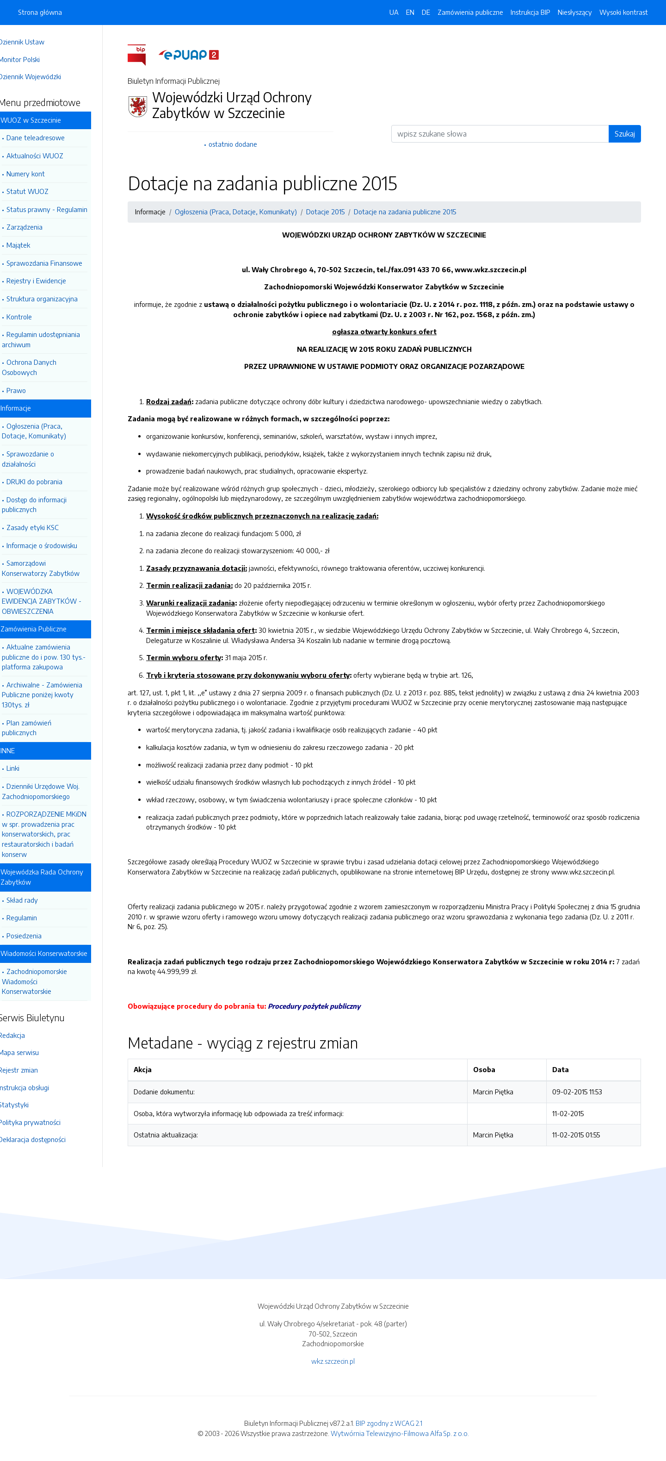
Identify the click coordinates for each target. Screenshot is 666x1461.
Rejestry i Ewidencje (49, 280)
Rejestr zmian (31, 1070)
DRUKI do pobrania (47, 481)
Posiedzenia (37, 935)
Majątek (31, 245)
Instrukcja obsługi (36, 1087)
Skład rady (35, 900)
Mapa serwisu (31, 1052)
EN (410, 12)
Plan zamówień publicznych (39, 727)
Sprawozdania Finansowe (57, 263)
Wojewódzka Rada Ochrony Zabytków (54, 877)
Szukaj (631, 133)
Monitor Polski (32, 59)
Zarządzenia (37, 227)
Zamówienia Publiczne (46, 628)
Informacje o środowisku (54, 545)
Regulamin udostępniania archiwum (54, 339)
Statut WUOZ (40, 191)
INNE (20, 750)
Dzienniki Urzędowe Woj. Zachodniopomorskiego (53, 791)
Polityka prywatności (42, 1122)
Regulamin (34, 917)
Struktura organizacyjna (55, 298)
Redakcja (24, 1035)
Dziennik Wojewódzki (42, 76)
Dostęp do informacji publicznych (47, 504)
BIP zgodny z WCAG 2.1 (389, 1423)
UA (394, 12)
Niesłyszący (575, 12)
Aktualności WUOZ (47, 155)
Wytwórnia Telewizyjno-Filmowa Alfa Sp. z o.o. (400, 1433)
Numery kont (38, 173)
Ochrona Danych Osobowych (42, 367)
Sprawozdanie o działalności (41, 459)
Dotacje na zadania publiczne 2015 (411, 211)
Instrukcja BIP (530, 12)
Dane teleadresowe (48, 137)
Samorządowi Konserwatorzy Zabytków (53, 568)
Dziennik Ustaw (34, 41)
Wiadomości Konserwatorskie (56, 953)
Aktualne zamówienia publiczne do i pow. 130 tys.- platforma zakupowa (57, 657)
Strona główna (40, 12)
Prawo (29, 390)
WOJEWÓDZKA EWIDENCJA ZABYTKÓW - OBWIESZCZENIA (54, 601)
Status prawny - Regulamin (59, 209)
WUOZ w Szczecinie (43, 120)
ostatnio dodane (239, 144)
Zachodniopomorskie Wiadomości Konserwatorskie (47, 981)
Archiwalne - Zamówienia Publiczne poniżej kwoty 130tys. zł (55, 695)
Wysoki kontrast (623, 12)
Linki (25, 768)
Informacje (28, 408)
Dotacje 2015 (332, 211)
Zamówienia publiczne (470, 12)
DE (426, 12)
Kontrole (32, 316)
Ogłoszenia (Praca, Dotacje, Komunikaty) (47, 431)
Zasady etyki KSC (45, 527)
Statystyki (26, 1104)
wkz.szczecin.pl (333, 1361)
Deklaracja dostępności (45, 1139)
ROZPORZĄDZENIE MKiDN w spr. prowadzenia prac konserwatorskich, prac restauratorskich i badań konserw (57, 834)
